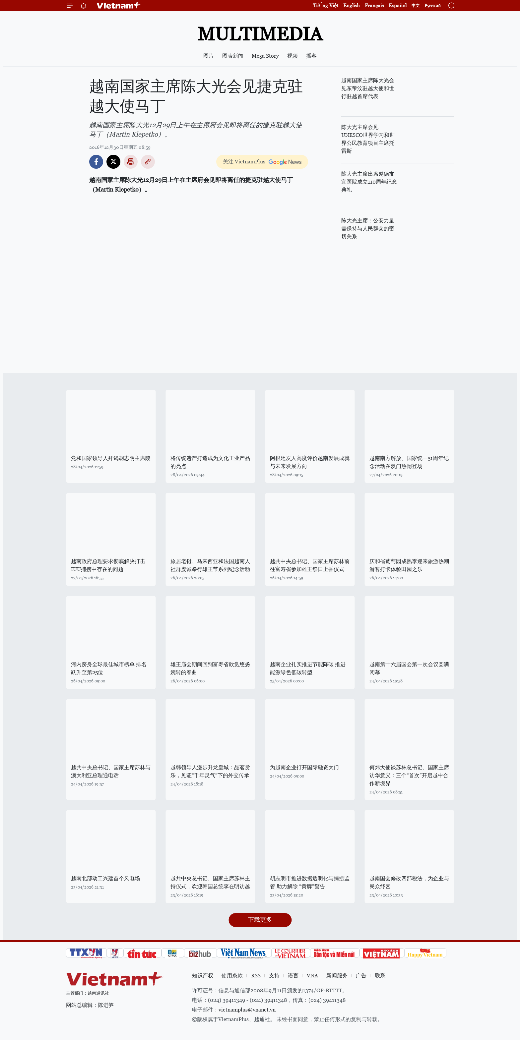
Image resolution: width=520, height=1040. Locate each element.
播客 (311, 56)
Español (398, 5)
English (351, 5)
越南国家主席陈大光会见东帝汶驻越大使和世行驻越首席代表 (367, 88)
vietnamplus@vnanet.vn (247, 1010)
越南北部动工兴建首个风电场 (105, 878)
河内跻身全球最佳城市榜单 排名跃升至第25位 (109, 668)
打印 (131, 162)
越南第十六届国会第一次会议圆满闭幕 (409, 668)
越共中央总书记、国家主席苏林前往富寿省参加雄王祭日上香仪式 (310, 565)
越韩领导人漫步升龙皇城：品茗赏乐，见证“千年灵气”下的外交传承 (210, 771)
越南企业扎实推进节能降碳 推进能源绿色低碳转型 (308, 668)
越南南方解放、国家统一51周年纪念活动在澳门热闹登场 (409, 462)
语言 (293, 975)
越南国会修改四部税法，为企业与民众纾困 (409, 882)
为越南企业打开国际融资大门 (304, 767)
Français (374, 5)
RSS (256, 975)
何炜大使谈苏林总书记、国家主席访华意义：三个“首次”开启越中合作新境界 (409, 775)
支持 (274, 975)
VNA (312, 975)
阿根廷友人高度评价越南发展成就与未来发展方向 (310, 462)
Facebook (96, 162)
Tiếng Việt (325, 5)
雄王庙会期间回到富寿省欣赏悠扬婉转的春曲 (210, 668)
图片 (208, 56)
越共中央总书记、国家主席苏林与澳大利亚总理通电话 (111, 771)
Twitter (113, 162)
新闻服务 (337, 975)
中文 (416, 5)
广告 (361, 975)
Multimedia (260, 34)
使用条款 (232, 975)
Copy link (148, 162)
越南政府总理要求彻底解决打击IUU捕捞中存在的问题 (108, 565)
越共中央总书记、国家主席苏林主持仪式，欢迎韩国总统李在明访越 (210, 882)
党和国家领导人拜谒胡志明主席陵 (111, 458)
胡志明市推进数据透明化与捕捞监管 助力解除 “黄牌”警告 (310, 882)
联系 (380, 975)
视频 (292, 56)
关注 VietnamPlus (244, 161)
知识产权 (202, 975)
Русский (432, 5)
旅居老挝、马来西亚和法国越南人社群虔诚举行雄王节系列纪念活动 (210, 565)
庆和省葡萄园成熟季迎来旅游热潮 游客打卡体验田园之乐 (409, 565)
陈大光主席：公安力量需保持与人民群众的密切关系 (367, 228)
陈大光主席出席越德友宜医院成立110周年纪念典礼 (369, 182)
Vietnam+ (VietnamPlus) (119, 6)
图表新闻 (232, 56)
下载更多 (260, 919)
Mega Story (265, 56)
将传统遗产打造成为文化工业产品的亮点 (210, 462)
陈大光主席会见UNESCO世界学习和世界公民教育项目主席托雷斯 (368, 139)
